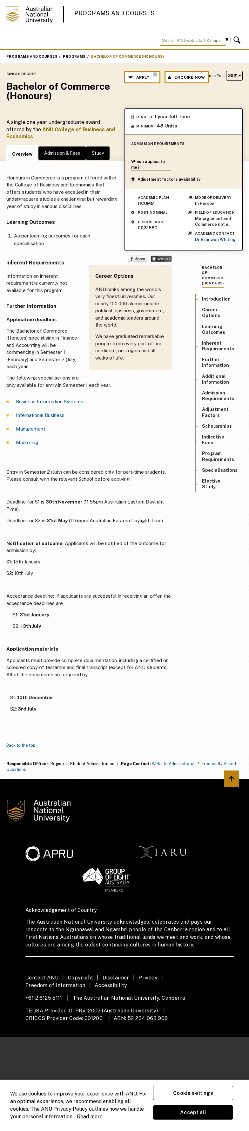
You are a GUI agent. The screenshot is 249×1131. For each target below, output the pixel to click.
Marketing (27, 442)
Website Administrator (173, 763)
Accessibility (111, 985)
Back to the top (21, 745)
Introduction (216, 299)
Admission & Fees (62, 153)
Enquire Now (186, 77)
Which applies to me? (148, 164)
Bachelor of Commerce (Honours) (127, 56)
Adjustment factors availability (165, 179)
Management (30, 429)
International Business (40, 415)
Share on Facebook (137, 259)
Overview (22, 154)
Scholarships (217, 426)
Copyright (80, 978)
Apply (142, 76)
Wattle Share (161, 259)
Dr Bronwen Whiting (215, 239)
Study (98, 153)
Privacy (148, 978)
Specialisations (220, 470)
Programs (74, 56)
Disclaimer (116, 978)
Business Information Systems (49, 401)
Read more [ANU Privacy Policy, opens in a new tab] (90, 1117)
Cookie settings (193, 1093)
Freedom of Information (55, 985)
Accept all (193, 1112)
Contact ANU (41, 978)
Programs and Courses (114, 13)
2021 (234, 75)
